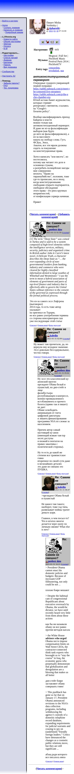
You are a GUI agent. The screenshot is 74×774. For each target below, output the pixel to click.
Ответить (33, 325)
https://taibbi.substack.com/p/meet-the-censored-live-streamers (51, 90)
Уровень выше (43, 325)
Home (5, 25)
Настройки (8, 55)
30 (57, 31)
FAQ (5, 85)
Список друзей (10, 57)
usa (62, 70)
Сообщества (8, 71)
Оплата (7, 46)
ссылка (66, 232)
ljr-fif (5, 48)
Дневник (7, 60)
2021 (51, 31)
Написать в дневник (13, 30)
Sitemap (7, 44)
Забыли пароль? (11, 83)
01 (55, 31)
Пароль (7, 65)
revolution (54, 70)
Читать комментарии (42, 214)
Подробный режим (14, 32)
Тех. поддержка (10, 88)
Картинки (7, 62)
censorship (54, 67)
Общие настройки (12, 41)
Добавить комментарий (56, 215)
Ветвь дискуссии (54, 325)
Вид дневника (10, 67)
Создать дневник (11, 27)
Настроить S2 (8, 76)
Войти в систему (10, 21)
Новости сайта (10, 39)
